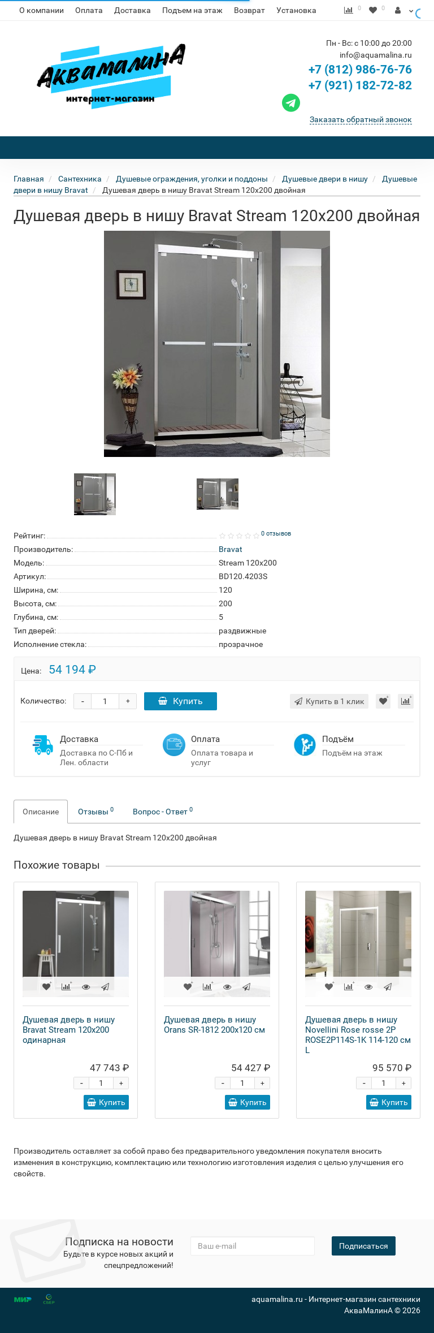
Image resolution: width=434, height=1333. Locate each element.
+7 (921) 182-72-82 (345, 106)
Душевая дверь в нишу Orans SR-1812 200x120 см (214, 1045)
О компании (41, 10)
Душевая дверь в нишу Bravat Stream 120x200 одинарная (69, 1050)
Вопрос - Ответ (163, 831)
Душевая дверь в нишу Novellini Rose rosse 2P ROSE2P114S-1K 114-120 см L (358, 1055)
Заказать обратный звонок (361, 139)
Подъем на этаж (192, 10)
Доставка (132, 10)
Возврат (249, 10)
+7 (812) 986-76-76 (360, 90)
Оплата (89, 10)
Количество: (43, 721)
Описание (41, 831)
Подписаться (363, 1245)
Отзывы (96, 831)
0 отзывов (276, 554)
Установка (296, 10)
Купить (180, 721)
